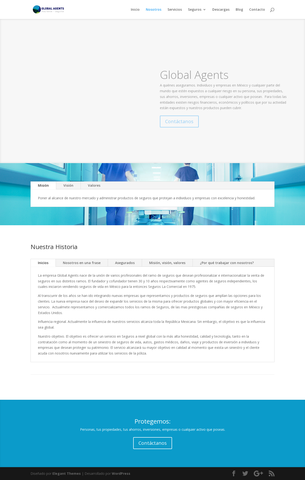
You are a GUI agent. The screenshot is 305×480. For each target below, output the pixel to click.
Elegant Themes (66, 473)
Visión (68, 185)
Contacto (257, 10)
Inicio (135, 10)
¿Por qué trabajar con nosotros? (227, 262)
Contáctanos (152, 443)
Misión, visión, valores (167, 262)
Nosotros (153, 10)
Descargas (220, 10)
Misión (43, 185)
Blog (239, 10)
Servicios (175, 10)
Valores (94, 185)
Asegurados (125, 262)
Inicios (43, 262)
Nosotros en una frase (82, 262)
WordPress (121, 473)
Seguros (194, 10)
